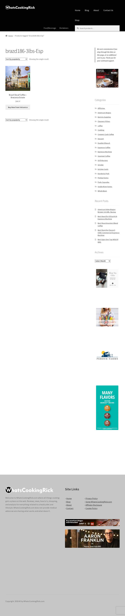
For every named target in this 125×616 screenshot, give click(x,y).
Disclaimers (63, 28)
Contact (69, 508)
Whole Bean (102, 191)
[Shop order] (16, 59)
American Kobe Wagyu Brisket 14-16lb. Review (107, 210)
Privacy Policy (92, 498)
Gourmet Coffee (104, 156)
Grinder (101, 165)
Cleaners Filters (104, 121)
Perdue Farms (103, 178)
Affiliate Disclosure (94, 505)
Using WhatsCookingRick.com (99, 501)
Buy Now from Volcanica (18, 107)
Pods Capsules (103, 182)
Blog (87, 10)
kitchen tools (103, 169)
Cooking (101, 130)
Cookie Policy (91, 508)
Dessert (101, 139)
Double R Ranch (104, 143)
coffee (100, 126)
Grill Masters (103, 160)
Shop (77, 20)
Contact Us (108, 10)
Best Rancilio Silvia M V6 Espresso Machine (107, 217)
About (96, 10)
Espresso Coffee (104, 147)
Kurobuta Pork (103, 173)
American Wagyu (104, 113)
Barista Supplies (104, 117)
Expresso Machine (105, 152)
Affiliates (101, 108)
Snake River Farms (105, 186)
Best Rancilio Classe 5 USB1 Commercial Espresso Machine (108, 232)
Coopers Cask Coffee (106, 134)
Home (77, 10)
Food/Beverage (50, 28)
